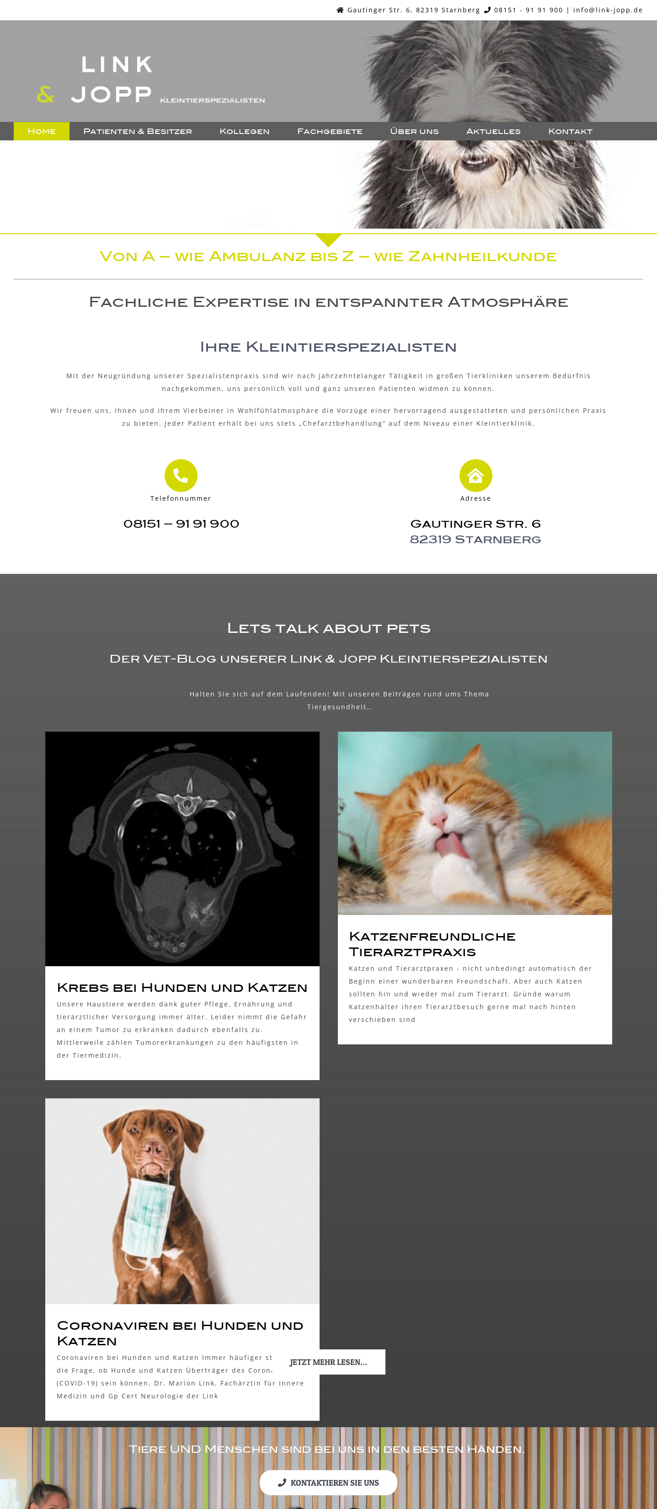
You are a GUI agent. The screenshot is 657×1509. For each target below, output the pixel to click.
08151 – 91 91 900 (181, 523)
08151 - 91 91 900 (528, 9)
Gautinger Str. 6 (475, 523)
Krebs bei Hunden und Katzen (182, 987)
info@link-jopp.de (608, 9)
